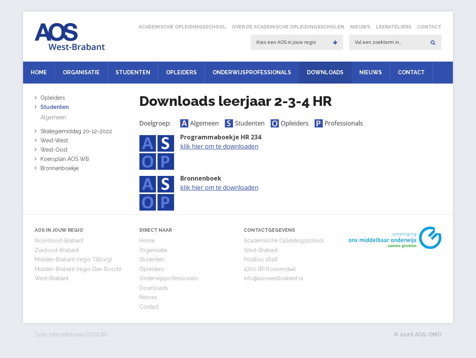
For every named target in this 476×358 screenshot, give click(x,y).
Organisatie (81, 72)
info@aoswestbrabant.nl (273, 278)
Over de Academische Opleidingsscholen (288, 27)
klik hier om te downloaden (219, 146)
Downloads (325, 72)
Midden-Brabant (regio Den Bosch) (78, 269)
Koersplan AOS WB (64, 159)
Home (39, 72)
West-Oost (53, 150)
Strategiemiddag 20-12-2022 (76, 131)
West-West (54, 140)
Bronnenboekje (59, 168)
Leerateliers (393, 27)
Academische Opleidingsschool (182, 27)
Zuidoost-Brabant (57, 250)
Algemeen (53, 117)
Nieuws (360, 27)
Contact (429, 27)
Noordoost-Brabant (59, 241)
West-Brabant (52, 278)
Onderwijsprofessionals (252, 72)
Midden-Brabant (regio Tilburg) (73, 259)
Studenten (133, 72)
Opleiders (181, 72)
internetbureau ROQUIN (78, 334)
